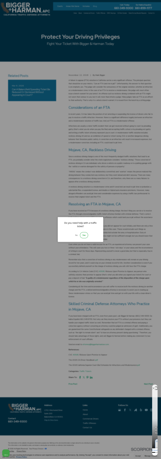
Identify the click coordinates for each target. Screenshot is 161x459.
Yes (84, 235)
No (76, 235)
